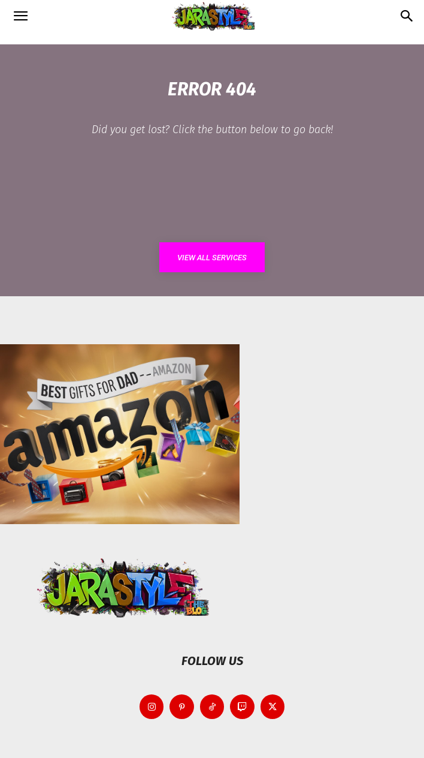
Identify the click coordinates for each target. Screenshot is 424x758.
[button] (20, 16)
